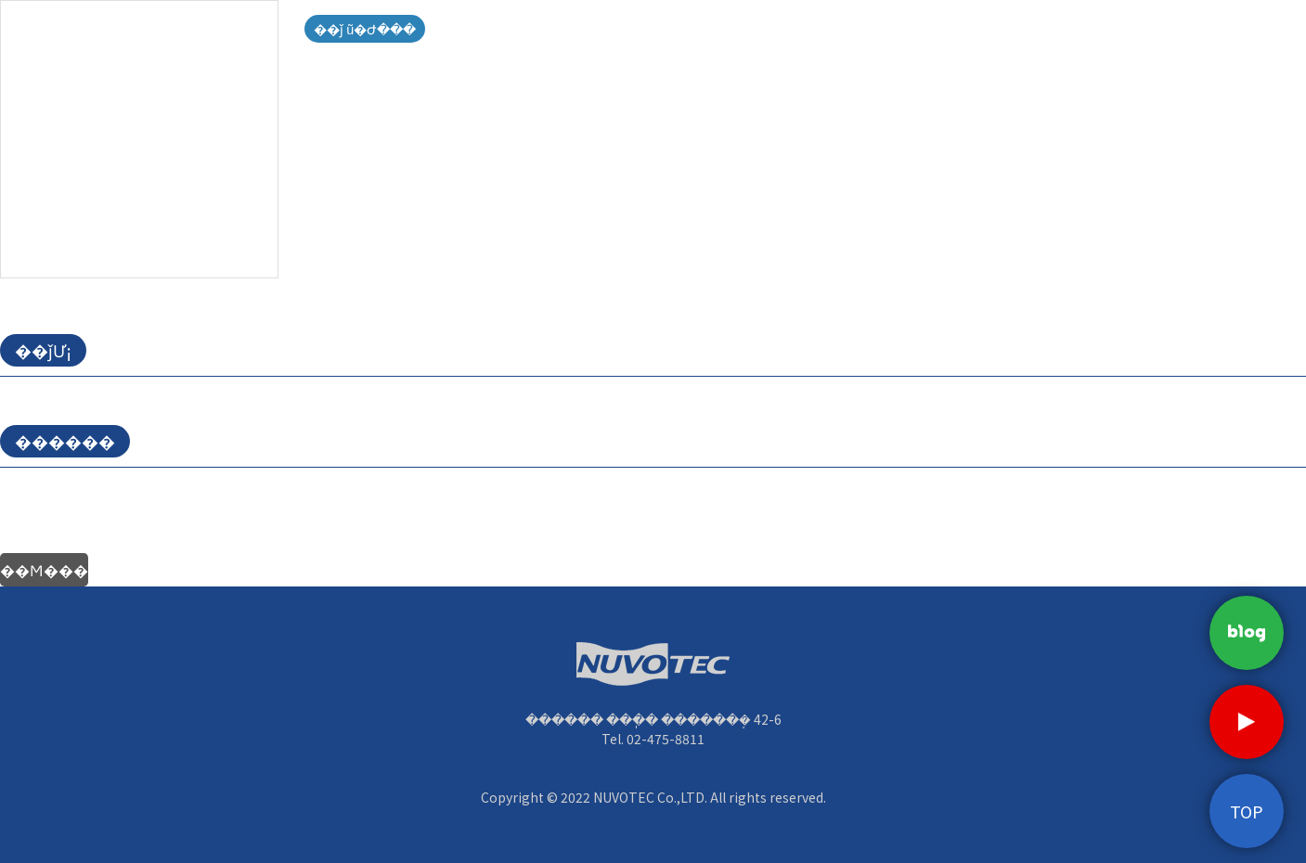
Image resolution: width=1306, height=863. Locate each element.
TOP (1246, 811)
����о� (624, 36)
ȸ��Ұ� (476, 36)
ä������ (1070, 36)
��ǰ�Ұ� (773, 36)
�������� (921, 36)
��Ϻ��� (44, 570)
